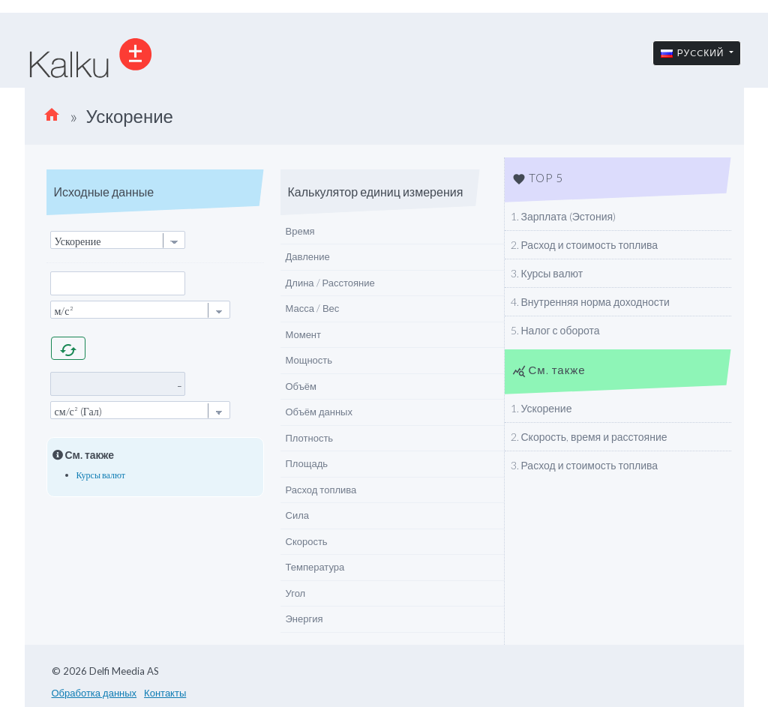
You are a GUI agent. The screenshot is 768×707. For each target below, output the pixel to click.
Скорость (307, 541)
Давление (308, 256)
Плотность (310, 438)
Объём (301, 386)
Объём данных (319, 412)
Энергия (304, 619)
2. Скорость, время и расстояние (589, 436)
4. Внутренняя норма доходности (590, 301)
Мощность (309, 360)
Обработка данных (94, 693)
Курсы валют (100, 475)
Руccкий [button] (694, 52)
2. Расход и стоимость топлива (584, 244)
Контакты (165, 693)
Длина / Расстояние (330, 283)
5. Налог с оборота (555, 330)
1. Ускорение (541, 408)
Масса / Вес (313, 308)
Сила (297, 515)
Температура (315, 567)
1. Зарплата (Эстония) (563, 216)
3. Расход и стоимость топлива (584, 465)
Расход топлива (321, 490)
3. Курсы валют (547, 273)
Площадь (307, 463)
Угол (296, 593)
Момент (304, 334)
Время (300, 231)
